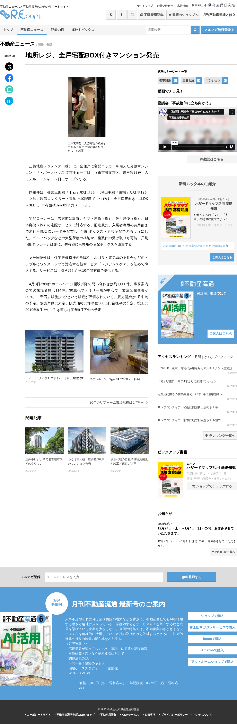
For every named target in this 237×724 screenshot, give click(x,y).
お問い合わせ (165, 5)
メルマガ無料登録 (219, 30)
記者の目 (57, 30)
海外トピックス (82, 30)
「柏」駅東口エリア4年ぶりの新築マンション (197, 384)
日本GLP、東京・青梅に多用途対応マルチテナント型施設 (197, 371)
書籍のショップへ (183, 15)
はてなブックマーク (218, 357)
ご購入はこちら (222, 257)
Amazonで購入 (212, 650)
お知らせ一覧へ (223, 552)
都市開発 (165, 80)
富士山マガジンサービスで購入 (212, 627)
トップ (8, 30)
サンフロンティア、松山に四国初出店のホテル (197, 410)
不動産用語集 (152, 15)
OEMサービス (129, 714)
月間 (197, 357)
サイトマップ (145, 5)
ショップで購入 (212, 616)
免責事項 (149, 714)
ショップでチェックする (212, 486)
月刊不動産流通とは (219, 15)
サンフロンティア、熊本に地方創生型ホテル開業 (197, 423)
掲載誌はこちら (211, 159)
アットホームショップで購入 (212, 661)
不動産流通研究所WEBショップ (75, 714)
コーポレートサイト (38, 714)
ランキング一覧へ (220, 435)
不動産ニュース (31, 30)
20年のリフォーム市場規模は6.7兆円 (119, 402)
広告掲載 (182, 5)
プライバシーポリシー (173, 714)
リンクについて (202, 714)
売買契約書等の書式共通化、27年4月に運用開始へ (197, 397)
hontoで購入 (212, 639)
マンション (213, 80)
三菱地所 (188, 80)
